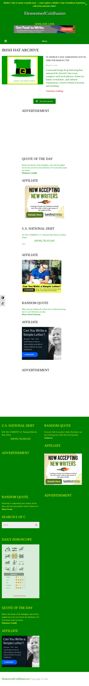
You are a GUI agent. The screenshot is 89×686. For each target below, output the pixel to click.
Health (8, 577)
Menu (44, 41)
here (53, 6)
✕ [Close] (86, 4)
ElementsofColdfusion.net (16, 679)
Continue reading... (55, 91)
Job (7, 582)
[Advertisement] (44, 134)
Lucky (8, 588)
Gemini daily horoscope (19, 595)
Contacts (8, 585)
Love (7, 580)
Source (24, 244)
